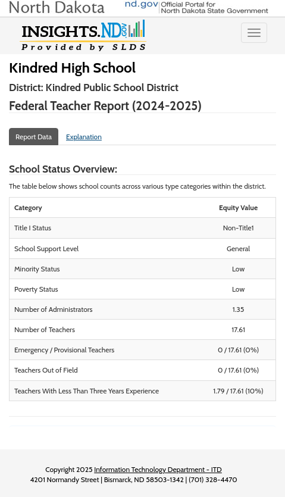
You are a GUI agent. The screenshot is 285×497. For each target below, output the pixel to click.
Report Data (33, 136)
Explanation (84, 136)
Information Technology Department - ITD (158, 469)
